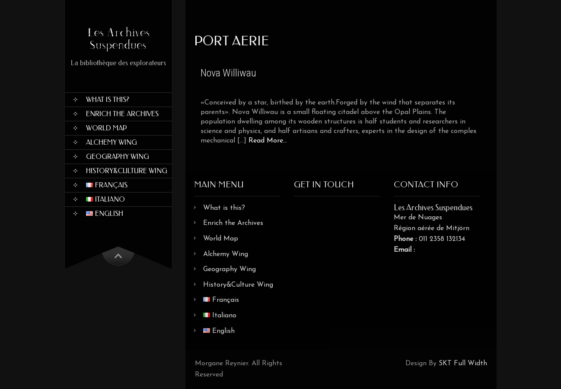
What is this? (107, 99)
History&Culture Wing (126, 171)
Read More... (268, 140)
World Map (106, 128)
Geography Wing (117, 156)
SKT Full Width (463, 363)
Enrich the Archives (122, 114)
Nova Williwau (228, 73)
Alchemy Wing (111, 142)
